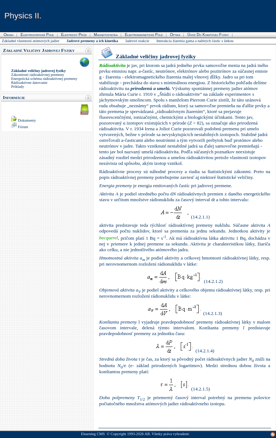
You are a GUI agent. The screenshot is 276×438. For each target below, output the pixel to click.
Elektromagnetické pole (143, 34)
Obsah (8, 34)
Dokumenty (27, 120)
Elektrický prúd (74, 34)
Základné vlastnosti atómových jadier (30, 41)
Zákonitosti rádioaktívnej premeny (37, 75)
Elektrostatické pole (37, 34)
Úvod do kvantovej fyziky (208, 34)
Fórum (23, 127)
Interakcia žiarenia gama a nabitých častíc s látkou (195, 41)
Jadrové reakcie (137, 41)
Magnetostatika (106, 34)
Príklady (17, 87)
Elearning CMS (93, 434)
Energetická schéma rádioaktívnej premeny (44, 79)
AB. (147, 434)
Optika (175, 34)
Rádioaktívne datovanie (29, 83)
